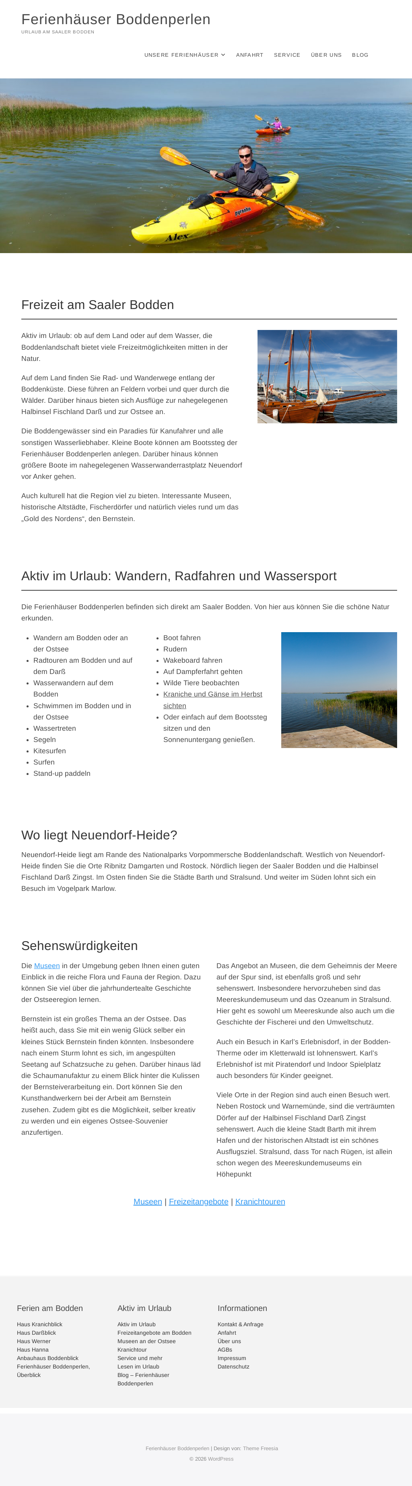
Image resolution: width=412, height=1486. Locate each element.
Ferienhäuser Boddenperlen (116, 19)
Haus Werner (34, 1341)
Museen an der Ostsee (146, 1341)
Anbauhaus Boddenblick (47, 1358)
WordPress (221, 1459)
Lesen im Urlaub (138, 1366)
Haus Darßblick (36, 1332)
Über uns (326, 55)
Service (287, 55)
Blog (360, 55)
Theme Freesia (260, 1448)
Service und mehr (140, 1358)
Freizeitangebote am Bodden (154, 1332)
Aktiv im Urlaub (136, 1324)
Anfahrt (250, 55)
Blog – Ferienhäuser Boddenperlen (143, 1379)
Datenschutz (233, 1366)
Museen (47, 966)
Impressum (232, 1358)
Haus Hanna (33, 1349)
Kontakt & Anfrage (241, 1324)
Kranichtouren (260, 1201)
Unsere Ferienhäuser (181, 55)
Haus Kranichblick (39, 1324)
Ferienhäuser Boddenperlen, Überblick (53, 1370)
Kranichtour (132, 1349)
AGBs (225, 1349)
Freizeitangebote (199, 1201)
